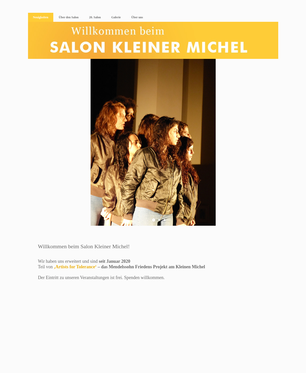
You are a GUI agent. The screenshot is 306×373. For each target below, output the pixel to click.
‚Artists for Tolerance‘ (75, 266)
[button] (153, 220)
